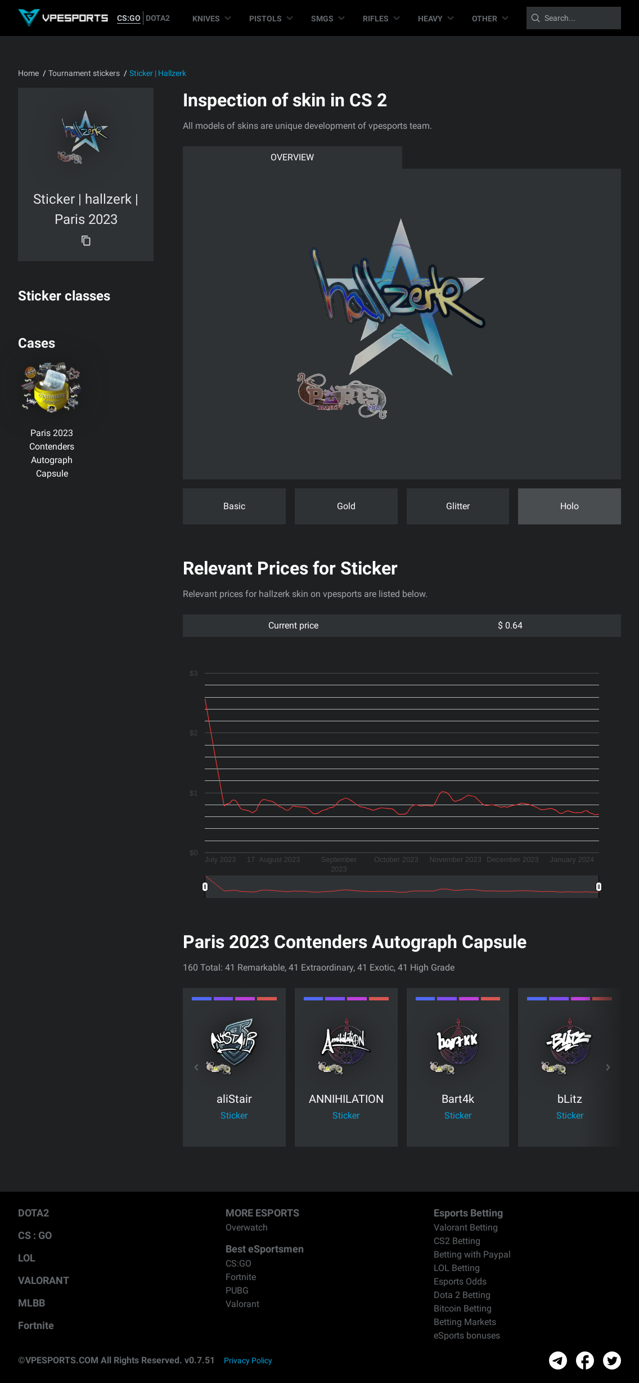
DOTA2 (158, 18)
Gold (346, 506)
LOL (26, 1258)
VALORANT (43, 1280)
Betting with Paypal (472, 1254)
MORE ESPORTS (262, 1213)
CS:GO (129, 18)
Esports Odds (460, 1281)
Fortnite (36, 1325)
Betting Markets (465, 1322)
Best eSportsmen (265, 1249)
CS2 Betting (457, 1241)
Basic (234, 506)
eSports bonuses (467, 1335)
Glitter (458, 506)
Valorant (242, 1304)
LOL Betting (457, 1268)
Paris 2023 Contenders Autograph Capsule (51, 453)
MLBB (31, 1303)
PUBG (237, 1290)
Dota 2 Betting (462, 1295)
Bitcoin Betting (463, 1308)
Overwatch (247, 1227)
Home (28, 73)
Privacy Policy (248, 1360)
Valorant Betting (466, 1227)
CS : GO (35, 1235)
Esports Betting (468, 1213)
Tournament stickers (84, 73)
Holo (569, 506)
